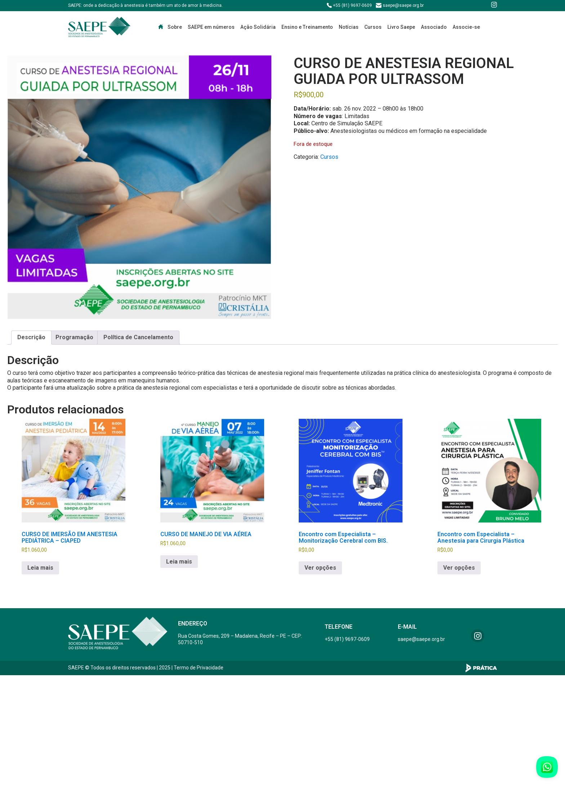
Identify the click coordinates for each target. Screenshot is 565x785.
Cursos (373, 27)
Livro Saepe (401, 27)
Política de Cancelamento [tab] (138, 337)
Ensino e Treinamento (307, 27)
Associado (434, 27)
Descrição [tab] (31, 337)
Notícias (349, 27)
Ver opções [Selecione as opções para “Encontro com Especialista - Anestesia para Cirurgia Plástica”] (459, 567)
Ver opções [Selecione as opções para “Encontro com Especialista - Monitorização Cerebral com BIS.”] (320, 567)
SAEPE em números (211, 27)
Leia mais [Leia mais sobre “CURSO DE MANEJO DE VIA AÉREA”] (179, 561)
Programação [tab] (74, 337)
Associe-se (466, 27)
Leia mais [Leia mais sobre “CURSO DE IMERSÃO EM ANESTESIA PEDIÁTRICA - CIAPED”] (40, 567)
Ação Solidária (258, 27)
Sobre (175, 27)
